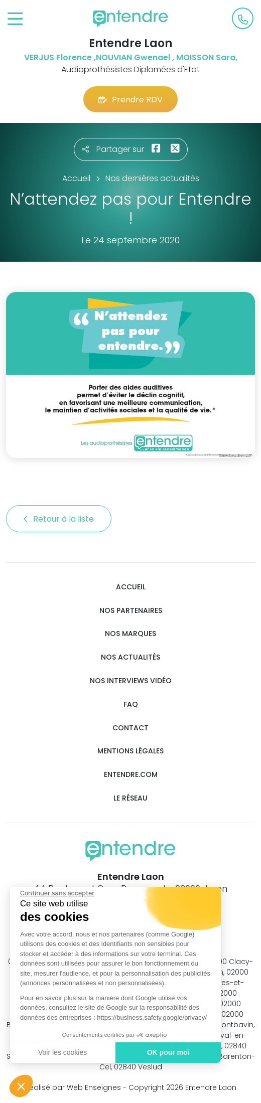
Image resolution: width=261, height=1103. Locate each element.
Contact (130, 728)
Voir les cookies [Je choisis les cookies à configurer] (61, 1052)
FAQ (130, 704)
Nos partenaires (130, 610)
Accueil (131, 587)
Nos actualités (130, 657)
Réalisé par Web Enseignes (73, 1087)
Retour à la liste (59, 519)
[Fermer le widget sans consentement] (56, 893)
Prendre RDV (130, 99)
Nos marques (130, 633)
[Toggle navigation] (15, 19)
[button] (21, 1086)
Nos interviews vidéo (131, 681)
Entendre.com (131, 774)
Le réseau (130, 798)
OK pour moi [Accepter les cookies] (167, 1052)
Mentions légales (130, 751)
